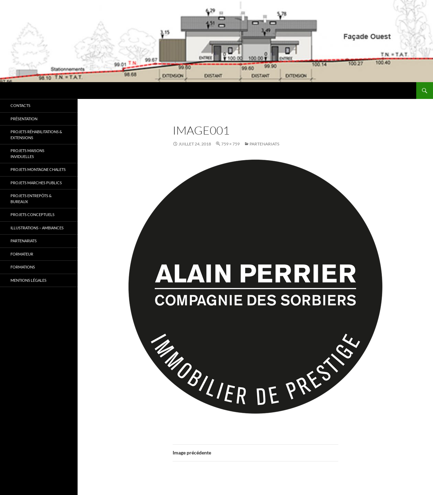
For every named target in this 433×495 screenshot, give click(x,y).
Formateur (21, 254)
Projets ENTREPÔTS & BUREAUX (31, 198)
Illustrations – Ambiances (37, 227)
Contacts (20, 105)
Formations (22, 267)
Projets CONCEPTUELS (32, 214)
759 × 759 (230, 143)
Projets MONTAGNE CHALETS (38, 169)
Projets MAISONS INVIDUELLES (27, 153)
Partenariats (264, 143)
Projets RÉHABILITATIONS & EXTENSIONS (36, 134)
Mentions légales (28, 280)
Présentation (23, 118)
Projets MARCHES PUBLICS (36, 182)
